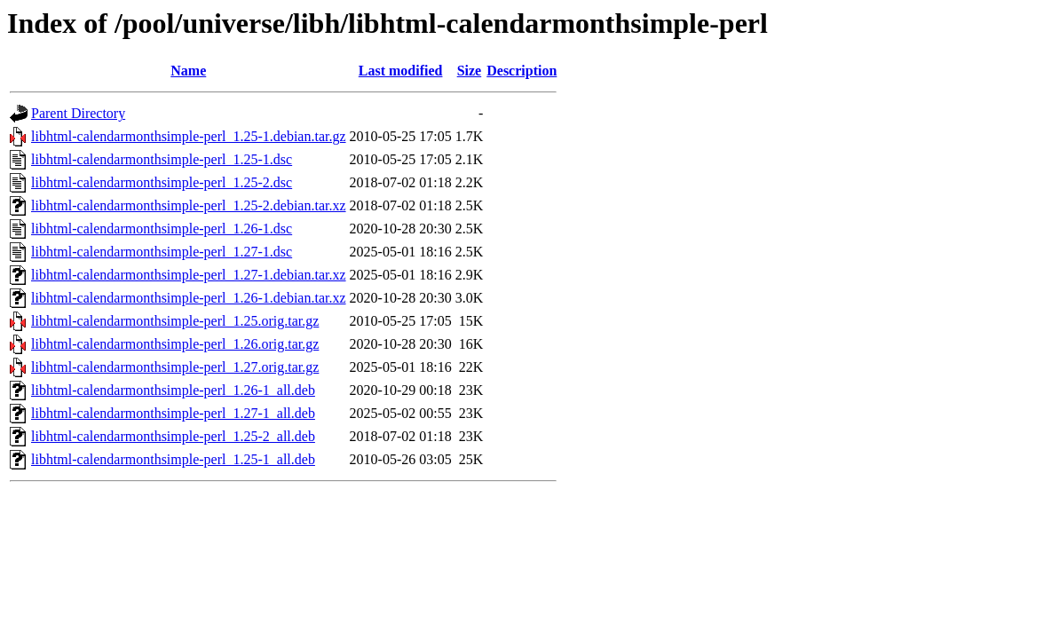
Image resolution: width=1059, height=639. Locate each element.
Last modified (401, 70)
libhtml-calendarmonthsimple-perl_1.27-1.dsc (161, 251)
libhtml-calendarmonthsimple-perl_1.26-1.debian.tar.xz (188, 297)
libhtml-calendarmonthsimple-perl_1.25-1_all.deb (173, 459)
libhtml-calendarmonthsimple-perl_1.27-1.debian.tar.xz (188, 274)
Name (188, 70)
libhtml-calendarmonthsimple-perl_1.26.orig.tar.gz (175, 343)
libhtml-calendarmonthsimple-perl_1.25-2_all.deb (173, 436)
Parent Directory (78, 113)
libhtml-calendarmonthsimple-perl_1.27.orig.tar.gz (175, 367)
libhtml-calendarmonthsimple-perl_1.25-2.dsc (161, 182)
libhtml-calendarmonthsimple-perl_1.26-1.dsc (161, 228)
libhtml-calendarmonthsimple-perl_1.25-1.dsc (161, 159)
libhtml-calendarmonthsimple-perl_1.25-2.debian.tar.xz (188, 205)
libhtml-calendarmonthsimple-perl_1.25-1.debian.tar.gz (188, 136)
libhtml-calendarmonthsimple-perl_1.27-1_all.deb (173, 413)
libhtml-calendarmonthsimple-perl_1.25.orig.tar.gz (175, 320)
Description (521, 70)
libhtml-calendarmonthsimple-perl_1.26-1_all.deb (173, 390)
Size (469, 70)
